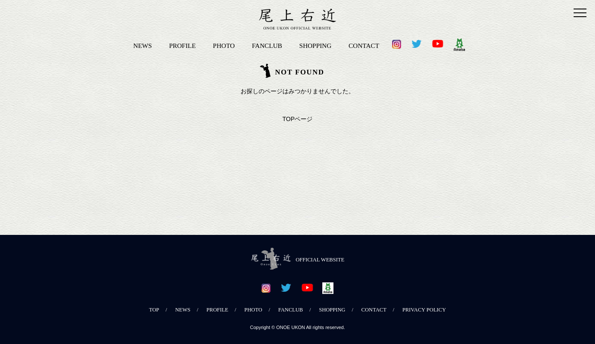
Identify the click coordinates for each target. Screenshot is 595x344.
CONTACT (363, 45)
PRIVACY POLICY (424, 310)
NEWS (142, 45)
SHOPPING (315, 45)
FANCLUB (267, 45)
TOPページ (298, 119)
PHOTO (224, 45)
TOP (154, 310)
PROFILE (182, 45)
